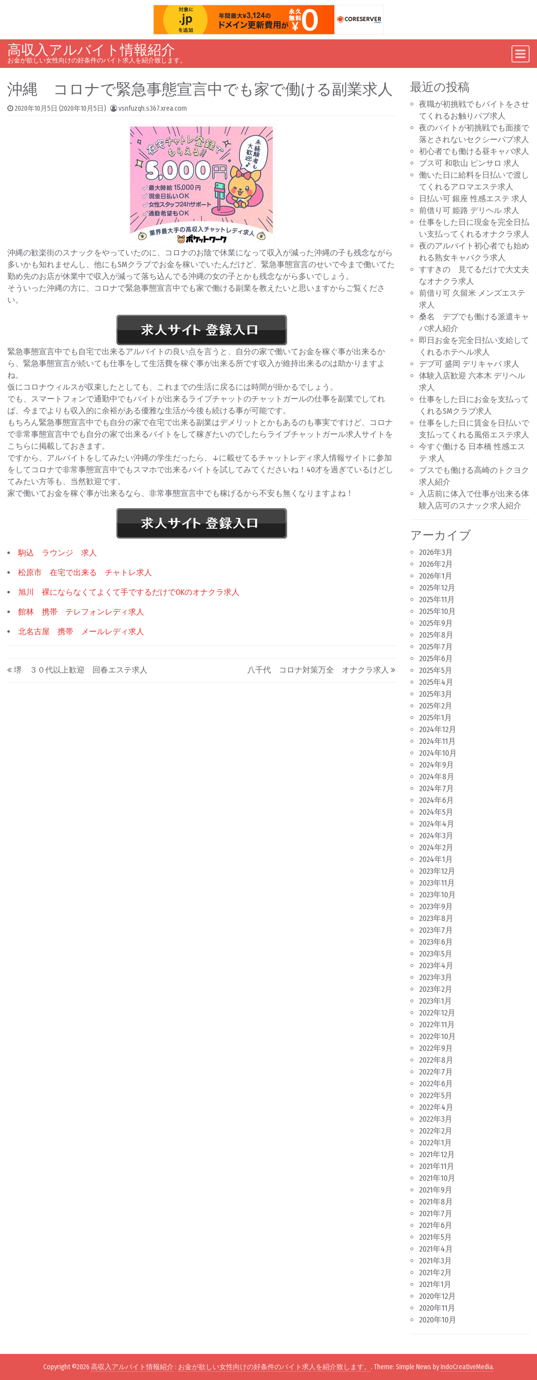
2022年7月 (436, 1071)
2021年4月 (436, 1249)
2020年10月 (437, 1319)
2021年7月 (435, 1213)
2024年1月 (436, 859)
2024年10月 (438, 753)
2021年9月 (435, 1190)
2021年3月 (435, 1260)
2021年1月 (435, 1284)
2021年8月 (436, 1201)
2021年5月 (435, 1237)
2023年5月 (435, 953)
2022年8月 (436, 1060)
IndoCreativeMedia (467, 1367)
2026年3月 (436, 552)
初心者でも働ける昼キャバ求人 (474, 151)
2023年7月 (436, 930)
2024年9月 (436, 764)
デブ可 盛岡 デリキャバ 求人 (469, 363)
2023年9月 (436, 906)
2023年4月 (436, 965)
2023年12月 (437, 871)
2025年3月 (435, 694)
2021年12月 (437, 1154)
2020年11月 (437, 1308)
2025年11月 (437, 599)
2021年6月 (435, 1225)
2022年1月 (435, 1142)
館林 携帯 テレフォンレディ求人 (81, 611)
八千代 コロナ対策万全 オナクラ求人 (318, 670)
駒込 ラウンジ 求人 (57, 552)
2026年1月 (435, 576)
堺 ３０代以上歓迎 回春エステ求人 (81, 670)
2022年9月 (436, 1048)
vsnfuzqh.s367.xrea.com (153, 108)
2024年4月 (436, 823)
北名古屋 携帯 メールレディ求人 (81, 631)
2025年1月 (435, 717)
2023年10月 (437, 894)
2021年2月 (435, 1272)
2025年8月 (436, 635)
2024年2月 (436, 847)
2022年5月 (435, 1095)
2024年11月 (437, 741)
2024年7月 (436, 788)
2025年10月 (437, 611)
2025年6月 (436, 658)
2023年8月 (436, 918)
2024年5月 (436, 812)
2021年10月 (437, 1178)
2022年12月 (437, 1012)
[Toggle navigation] (520, 53)
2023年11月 (437, 883)
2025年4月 (436, 682)
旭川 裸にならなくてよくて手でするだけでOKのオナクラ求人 (128, 592)
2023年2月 (435, 989)
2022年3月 (435, 1119)
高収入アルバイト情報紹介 (91, 50)
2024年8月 (436, 776)
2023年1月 (435, 1001)
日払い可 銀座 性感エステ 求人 (473, 198)
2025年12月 (437, 587)
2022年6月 (436, 1083)
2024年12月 (437, 729)
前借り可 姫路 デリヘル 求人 (469, 210)
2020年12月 (437, 1296)
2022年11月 (437, 1024)
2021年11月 (436, 1166)
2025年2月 (435, 705)
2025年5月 (435, 670)
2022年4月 (436, 1107)
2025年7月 (436, 646)
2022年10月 (437, 1036)
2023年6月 (436, 942)
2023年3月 (435, 977)
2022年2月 (435, 1130)
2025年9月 (436, 623)
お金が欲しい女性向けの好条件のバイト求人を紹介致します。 (274, 1367)
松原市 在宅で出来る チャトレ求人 (85, 572)
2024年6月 (436, 800)
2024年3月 (436, 835)
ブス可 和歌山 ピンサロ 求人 (469, 163)
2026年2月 (436, 564)
